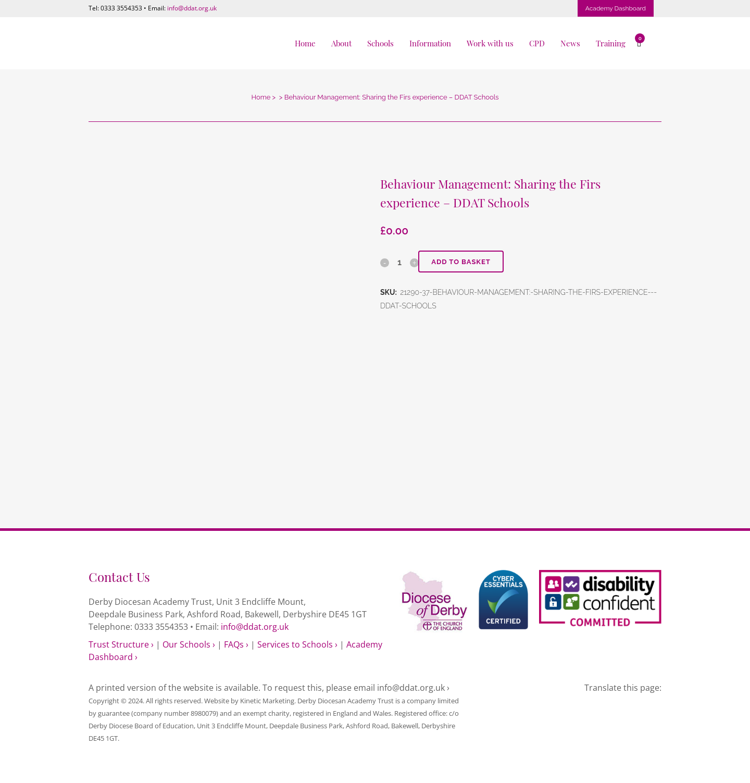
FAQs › (236, 644)
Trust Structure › (121, 644)
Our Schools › (188, 644)
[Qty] (399, 262)
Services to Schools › (297, 644)
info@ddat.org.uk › (413, 687)
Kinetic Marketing (267, 700)
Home (260, 97)
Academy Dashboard (615, 8)
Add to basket (461, 262)
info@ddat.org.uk (192, 8)
